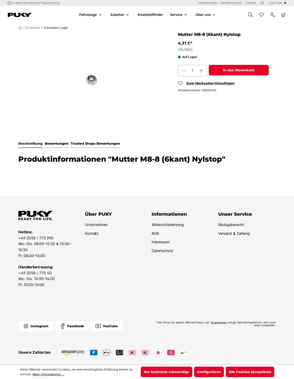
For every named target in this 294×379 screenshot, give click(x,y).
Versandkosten (219, 322)
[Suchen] (250, 15)
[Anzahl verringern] (183, 70)
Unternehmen (96, 224)
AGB (155, 233)
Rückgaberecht (231, 224)
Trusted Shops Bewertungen (95, 143)
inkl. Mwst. (185, 49)
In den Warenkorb (238, 70)
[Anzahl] (192, 70)
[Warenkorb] (283, 15)
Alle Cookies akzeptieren (250, 372)
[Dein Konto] (272, 15)
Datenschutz (162, 250)
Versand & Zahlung (234, 233)
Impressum (161, 242)
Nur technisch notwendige (166, 372)
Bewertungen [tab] (56, 143)
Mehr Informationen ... (48, 374)
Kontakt (92, 233)
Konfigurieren (209, 372)
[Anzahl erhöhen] (201, 70)
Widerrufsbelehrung (168, 224)
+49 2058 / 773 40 (35, 273)
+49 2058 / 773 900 (36, 238)
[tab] (30, 144)
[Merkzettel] (261, 15)
